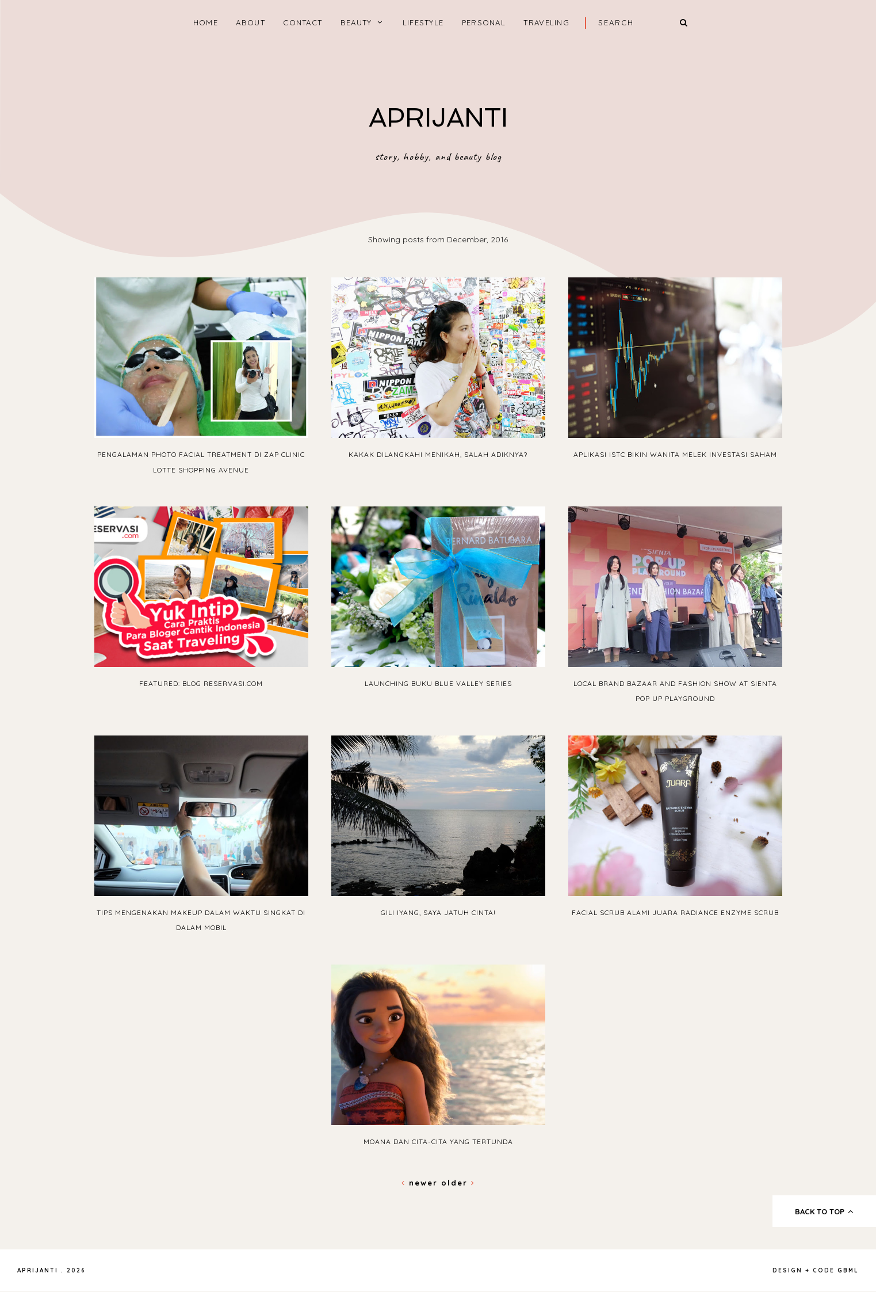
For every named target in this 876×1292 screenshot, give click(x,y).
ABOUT (250, 22)
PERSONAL (484, 22)
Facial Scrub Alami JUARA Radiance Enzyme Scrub (675, 912)
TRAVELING (546, 22)
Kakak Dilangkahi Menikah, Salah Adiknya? (438, 454)
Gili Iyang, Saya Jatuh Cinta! (438, 912)
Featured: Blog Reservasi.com (201, 683)
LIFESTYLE (423, 22)
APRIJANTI (438, 117)
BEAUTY (356, 22)
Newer (421, 1182)
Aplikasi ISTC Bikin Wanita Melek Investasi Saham (675, 454)
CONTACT (302, 22)
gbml (848, 1270)
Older (458, 1182)
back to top (824, 1211)
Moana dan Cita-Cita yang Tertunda (438, 1141)
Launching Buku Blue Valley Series (438, 683)
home (205, 22)
